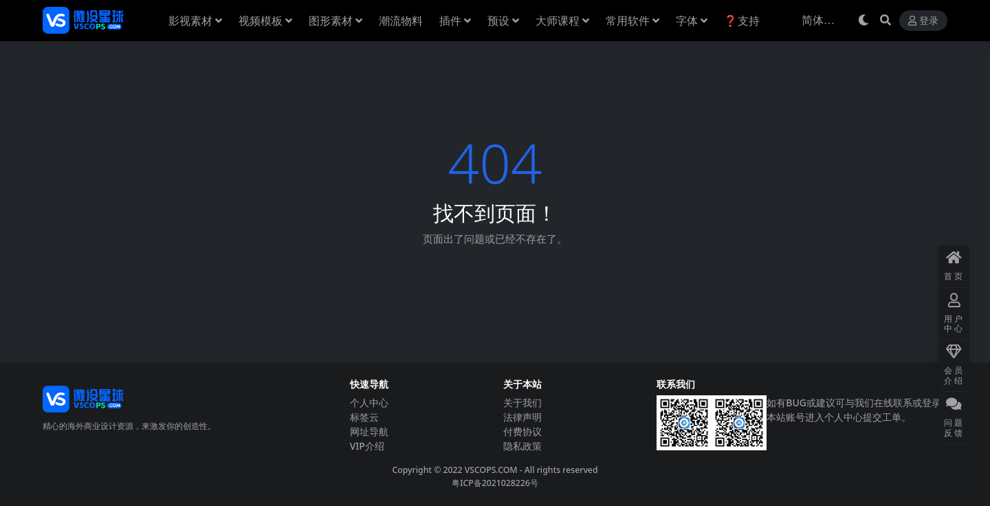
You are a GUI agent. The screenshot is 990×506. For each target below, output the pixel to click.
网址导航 (369, 431)
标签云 (364, 417)
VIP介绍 (367, 445)
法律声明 (522, 417)
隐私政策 (522, 445)
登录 (923, 21)
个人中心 (369, 402)
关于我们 (522, 402)
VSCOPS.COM (491, 470)
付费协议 (522, 431)
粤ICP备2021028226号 (495, 483)
